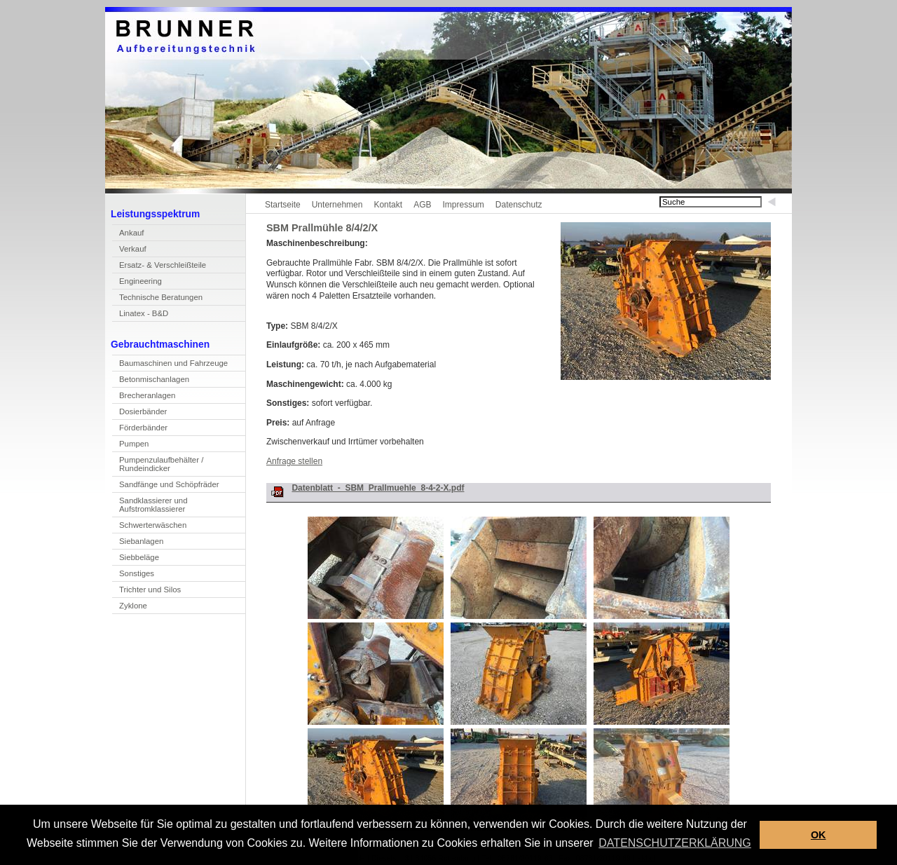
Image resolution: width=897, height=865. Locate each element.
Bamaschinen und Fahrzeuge (170, 365)
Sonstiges (136, 573)
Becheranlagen (143, 397)
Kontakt (388, 205)
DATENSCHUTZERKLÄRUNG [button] (674, 843)
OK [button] (818, 834)
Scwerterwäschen (149, 527)
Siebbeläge (139, 557)
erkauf (129, 251)
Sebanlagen (137, 543)
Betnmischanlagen (150, 381)
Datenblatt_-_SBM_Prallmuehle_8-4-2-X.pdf (378, 488)
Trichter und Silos (150, 589)
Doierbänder (139, 413)
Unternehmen (337, 205)
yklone (129, 607)
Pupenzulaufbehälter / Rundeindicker (157, 466)
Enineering (137, 283)
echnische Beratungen (157, 299)
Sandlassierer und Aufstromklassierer (150, 506)
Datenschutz (518, 205)
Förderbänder (143, 427)
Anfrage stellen (294, 461)
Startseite (283, 205)
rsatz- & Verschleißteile (159, 267)
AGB (422, 205)
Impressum (463, 205)
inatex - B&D (140, 315)
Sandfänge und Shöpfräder (165, 486)
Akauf (128, 234)
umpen (130, 445)
